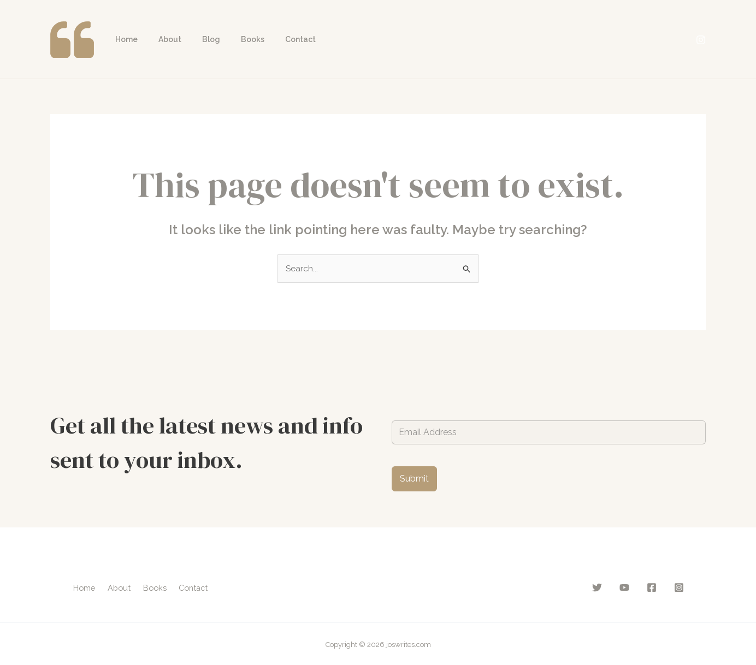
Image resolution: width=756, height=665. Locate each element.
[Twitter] (597, 587)
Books (233, 39)
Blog (197, 39)
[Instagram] (701, 40)
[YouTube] (624, 587)
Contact (276, 39)
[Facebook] (652, 587)
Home (124, 39)
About (161, 39)
